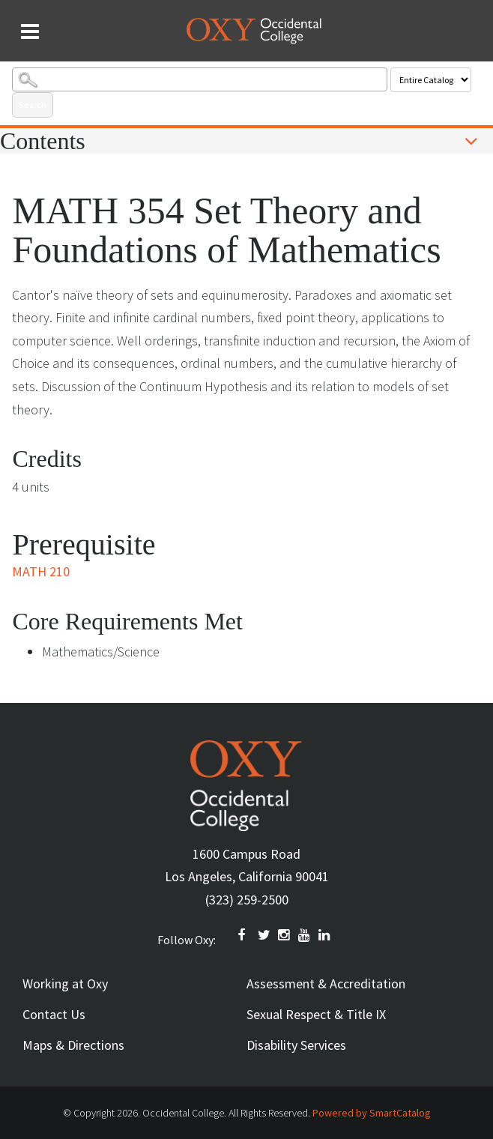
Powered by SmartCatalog (371, 1113)
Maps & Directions (73, 1045)
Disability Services (296, 1045)
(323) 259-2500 (246, 899)
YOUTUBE (305, 935)
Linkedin (325, 935)
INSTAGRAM (284, 935)
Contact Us (53, 1014)
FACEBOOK (244, 935)
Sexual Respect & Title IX (316, 1014)
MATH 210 (41, 571)
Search (32, 104)
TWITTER (264, 935)
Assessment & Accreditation (325, 983)
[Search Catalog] (199, 79)
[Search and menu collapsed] (30, 31)
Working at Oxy (65, 983)
